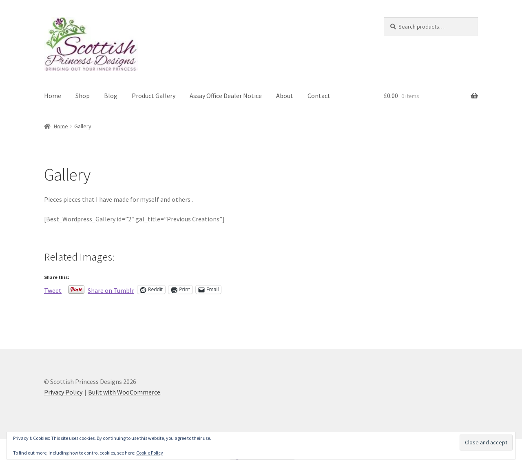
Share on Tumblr (111, 289)
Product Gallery (153, 95)
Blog (110, 95)
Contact (318, 95)
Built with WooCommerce (124, 392)
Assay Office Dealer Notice (226, 95)
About (284, 95)
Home (52, 95)
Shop (82, 95)
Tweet (53, 289)
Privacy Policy (63, 392)
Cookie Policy (149, 453)
